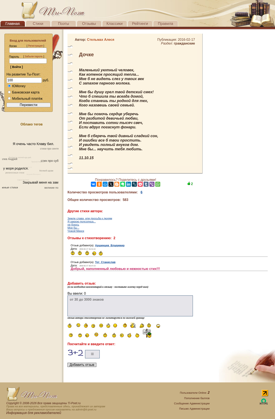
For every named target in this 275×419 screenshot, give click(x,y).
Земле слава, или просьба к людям (89, 218)
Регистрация (35, 45)
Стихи (38, 24)
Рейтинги (140, 24)
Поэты (63, 24)
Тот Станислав (105, 262)
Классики (115, 24)
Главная (12, 24)
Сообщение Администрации (192, 403)
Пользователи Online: (195, 392)
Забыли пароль (34, 56)
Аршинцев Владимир (110, 245)
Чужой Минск (75, 230)
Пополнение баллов (197, 398)
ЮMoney (16, 86)
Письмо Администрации (194, 408)
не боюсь (73, 224)
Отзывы (89, 24)
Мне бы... (73, 227)
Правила (165, 24)
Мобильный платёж (25, 98)
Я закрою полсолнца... (81, 221)
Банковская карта (23, 92)
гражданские (184, 43)
